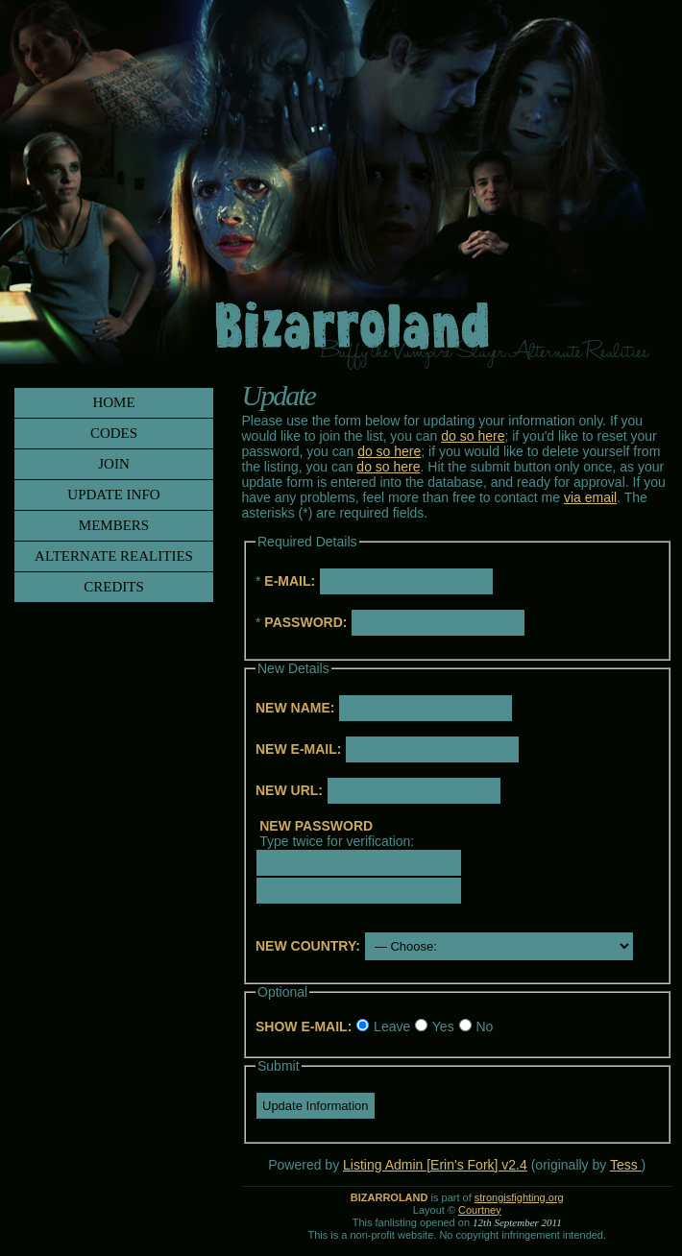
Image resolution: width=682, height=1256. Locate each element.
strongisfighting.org (519, 1197)
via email (590, 497)
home (113, 402)
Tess (626, 1164)
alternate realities (114, 556)
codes (113, 433)
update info (113, 494)
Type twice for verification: (336, 833)
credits (114, 586)
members (114, 525)
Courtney (479, 1210)
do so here (472, 436)
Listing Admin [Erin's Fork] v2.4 (435, 1164)
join (114, 463)
